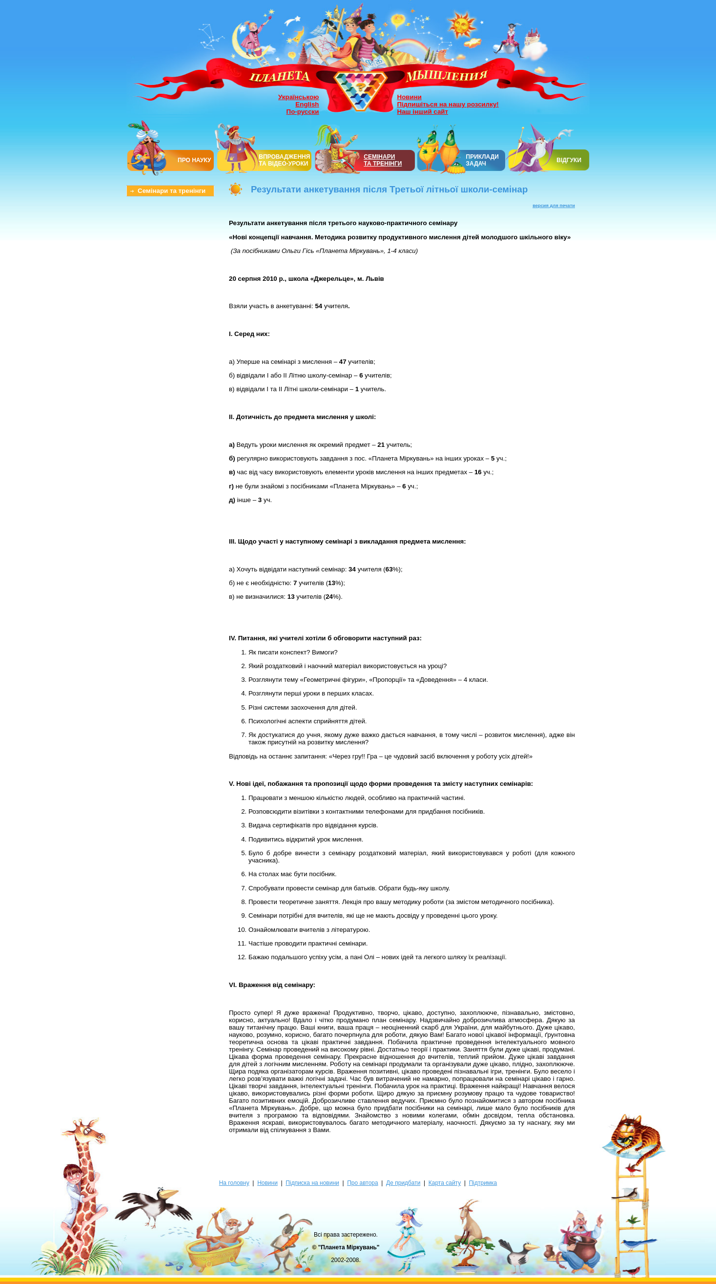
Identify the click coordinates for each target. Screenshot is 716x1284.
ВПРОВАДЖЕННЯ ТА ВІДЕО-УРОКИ (284, 160)
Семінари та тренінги (171, 190)
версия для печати (553, 205)
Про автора (362, 1182)
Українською (298, 97)
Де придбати (403, 1182)
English (307, 104)
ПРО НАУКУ (194, 160)
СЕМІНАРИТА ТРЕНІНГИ (383, 160)
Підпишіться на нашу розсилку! (448, 104)
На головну (234, 1182)
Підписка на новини (312, 1182)
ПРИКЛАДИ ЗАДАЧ (482, 160)
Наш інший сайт (423, 111)
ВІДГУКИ (568, 160)
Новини (409, 97)
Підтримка (483, 1182)
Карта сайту (445, 1182)
